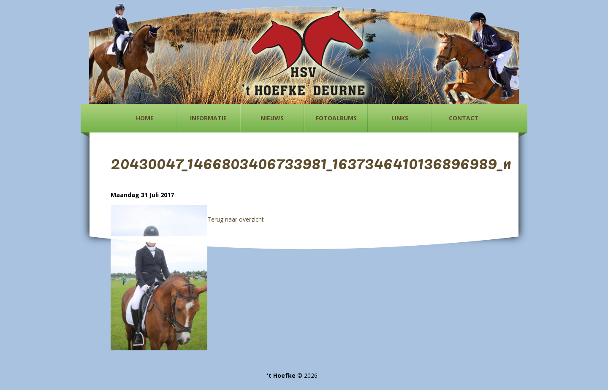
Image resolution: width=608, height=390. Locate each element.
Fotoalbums (336, 118)
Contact (463, 118)
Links (399, 118)
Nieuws (272, 118)
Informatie (208, 118)
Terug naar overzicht (235, 219)
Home (145, 118)
